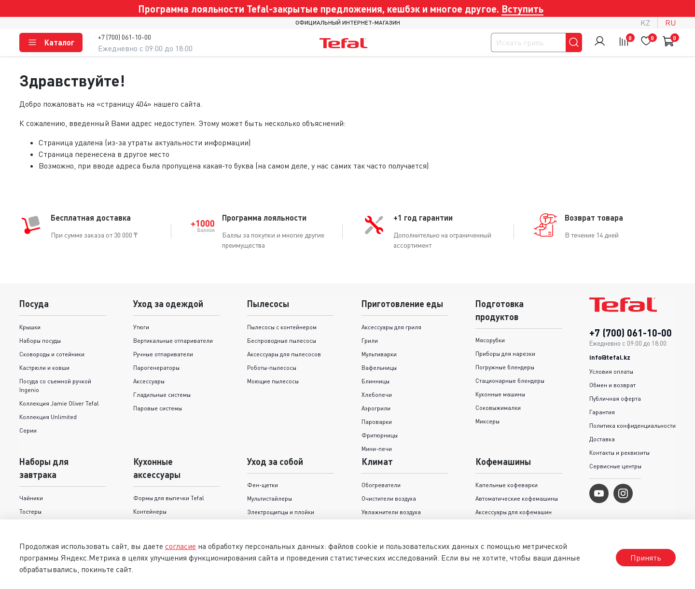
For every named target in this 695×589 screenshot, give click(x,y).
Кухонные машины (500, 394)
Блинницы (375, 381)
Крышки (30, 327)
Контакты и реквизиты (619, 452)
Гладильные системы (162, 394)
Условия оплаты (611, 371)
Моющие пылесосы (273, 381)
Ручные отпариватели (163, 354)
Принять (645, 557)
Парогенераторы (156, 367)
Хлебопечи (376, 394)
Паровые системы (157, 408)
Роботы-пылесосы (271, 367)
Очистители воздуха (388, 498)
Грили (369, 340)
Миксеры (487, 421)
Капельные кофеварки (506, 485)
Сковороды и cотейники (51, 354)
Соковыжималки (498, 407)
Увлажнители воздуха (391, 512)
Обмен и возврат (612, 385)
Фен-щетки (262, 485)
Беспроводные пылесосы (281, 340)
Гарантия (602, 412)
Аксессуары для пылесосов (284, 354)
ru (670, 23)
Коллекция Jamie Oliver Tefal (59, 403)
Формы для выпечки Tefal (168, 498)
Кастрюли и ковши (44, 367)
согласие (180, 546)
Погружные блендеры (504, 367)
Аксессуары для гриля (391, 327)
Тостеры (30, 511)
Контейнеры (150, 511)
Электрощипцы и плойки (280, 512)
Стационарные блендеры (509, 380)
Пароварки (376, 421)
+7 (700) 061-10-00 (124, 37)
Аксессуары (149, 381)
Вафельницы (379, 367)
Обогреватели (381, 485)
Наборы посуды (40, 340)
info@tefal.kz (609, 357)
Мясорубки (490, 340)
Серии (28, 430)
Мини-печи (376, 448)
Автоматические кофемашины (516, 498)
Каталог (51, 42)
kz (645, 23)
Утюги (141, 327)
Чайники (31, 498)
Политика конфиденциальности (632, 425)
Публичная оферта (615, 398)
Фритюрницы (379, 435)
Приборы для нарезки (505, 353)
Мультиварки (379, 354)
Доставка (602, 439)
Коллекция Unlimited (48, 417)
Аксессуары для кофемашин (513, 512)
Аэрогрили (375, 408)
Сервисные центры (615, 466)
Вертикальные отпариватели (173, 340)
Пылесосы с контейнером (282, 327)
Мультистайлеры (269, 498)
